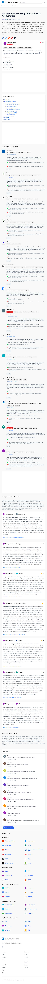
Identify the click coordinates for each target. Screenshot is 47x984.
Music (18, 428)
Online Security (27, 199)
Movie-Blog (8, 845)
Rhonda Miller (10, 819)
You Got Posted (9, 904)
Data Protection (28, 47)
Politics (8, 452)
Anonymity (13, 175)
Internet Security (12, 47)
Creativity (35, 428)
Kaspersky (30, 913)
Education (22, 452)
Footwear (17, 357)
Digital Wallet (24, 403)
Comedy (30, 428)
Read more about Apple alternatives (12, 567)
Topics (7, 5)
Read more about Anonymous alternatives (13, 537)
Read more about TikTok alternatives (12, 697)
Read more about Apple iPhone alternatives (14, 634)
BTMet (7, 850)
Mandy (8, 755)
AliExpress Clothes (10, 841)
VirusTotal (7, 930)
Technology (13, 379)
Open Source (9, 243)
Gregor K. (5, 19)
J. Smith (8, 776)
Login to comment (8, 827)
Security (18, 175)
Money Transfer (18, 403)
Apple (8, 334)
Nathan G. (9, 791)
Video (15, 428)
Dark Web (28, 175)
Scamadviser (8, 913)
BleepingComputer (33, 909)
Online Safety (20, 47)
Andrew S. (9, 805)
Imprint (26, 957)
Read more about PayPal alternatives (12, 666)
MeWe (29, 871)
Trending (4, 957)
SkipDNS (7, 888)
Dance (22, 428)
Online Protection (18, 290)
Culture (17, 452)
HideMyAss (10, 150)
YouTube (30, 854)
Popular (4, 954)
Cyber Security (16, 267)
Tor (7, 173)
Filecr (29, 921)
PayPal (8, 401)
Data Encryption (28, 152)
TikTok (8, 426)
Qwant (7, 892)
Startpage (30, 875)
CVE (29, 930)
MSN (6, 859)
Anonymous (10, 309)
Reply (15, 759)
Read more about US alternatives (11, 727)
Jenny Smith (9, 798)
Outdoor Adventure (23, 357)
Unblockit (7, 896)
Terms (26, 967)
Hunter (9, 355)
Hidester (30, 896)
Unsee (6, 871)
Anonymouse (8, 875)
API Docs (4, 973)
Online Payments (10, 403)
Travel (32, 452)
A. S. (8, 769)
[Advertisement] (23, 82)
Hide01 (29, 880)
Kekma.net (8, 854)
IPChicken (30, 892)
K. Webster (9, 762)
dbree (29, 863)
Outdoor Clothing (10, 357)
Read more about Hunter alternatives (12, 597)
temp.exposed (31, 841)
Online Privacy (20, 152)
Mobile (20, 379)
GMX (6, 921)
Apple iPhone (10, 377)
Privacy (13, 5)
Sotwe (29, 845)
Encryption (23, 175)
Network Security (16, 243)
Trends (26, 428)
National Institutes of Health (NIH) (35, 849)
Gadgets (24, 379)
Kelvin (8, 783)
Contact (3, 967)
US (7, 450)
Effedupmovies (9, 863)
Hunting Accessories (33, 357)
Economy (13, 452)
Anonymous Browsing (29, 222)
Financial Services (10, 405)
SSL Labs (7, 909)
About (26, 954)
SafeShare (7, 880)
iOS (17, 379)
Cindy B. (8, 812)
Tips (3, 970)
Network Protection (10, 314)
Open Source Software (36, 175)
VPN (8, 152)
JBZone (29, 859)
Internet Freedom (29, 267)
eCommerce (17, 405)
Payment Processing (32, 403)
